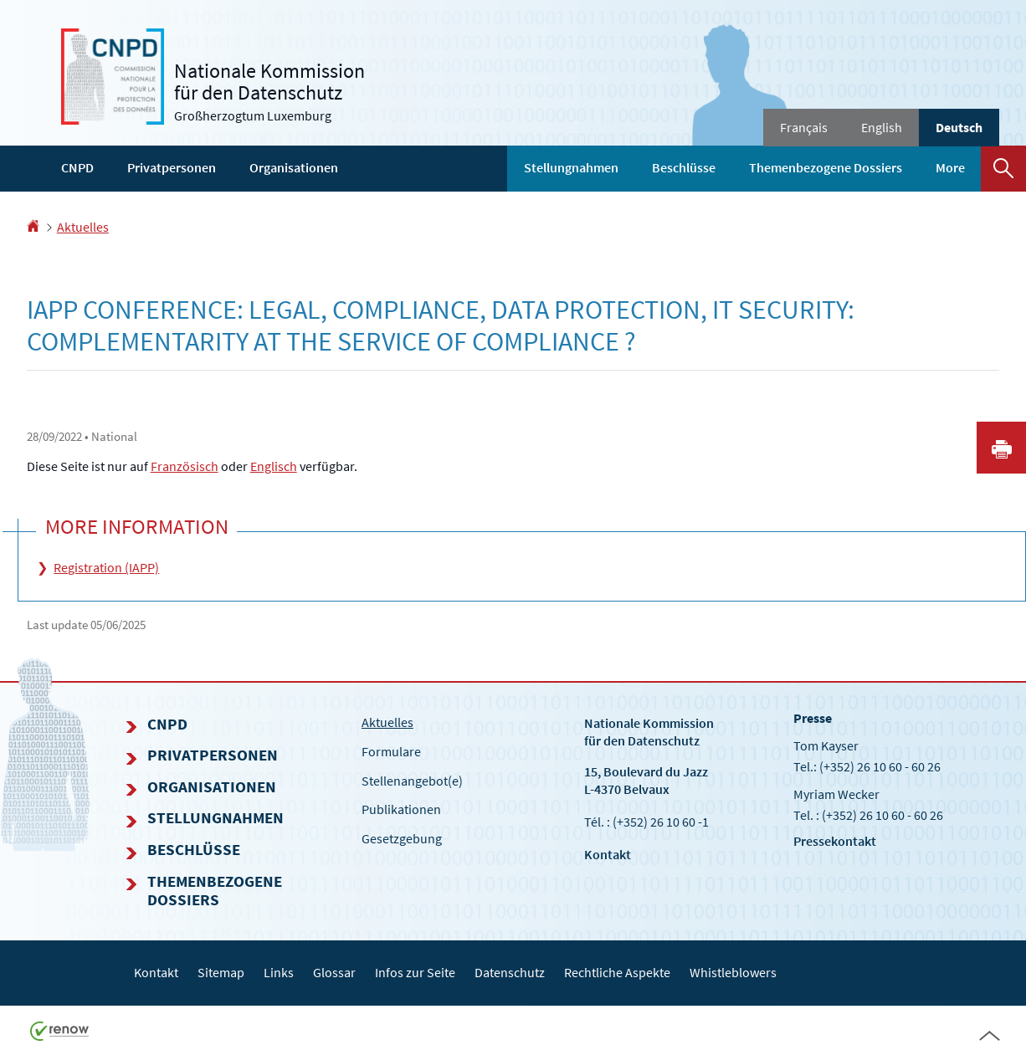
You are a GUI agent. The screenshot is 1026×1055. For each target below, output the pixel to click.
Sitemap (221, 972)
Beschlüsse (684, 167)
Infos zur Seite (415, 972)
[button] (1003, 169)
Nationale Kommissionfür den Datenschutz (649, 731)
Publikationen (401, 809)
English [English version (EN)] (881, 127)
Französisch (184, 466)
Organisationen (293, 167)
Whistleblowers (733, 972)
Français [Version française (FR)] (804, 127)
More (950, 167)
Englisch (273, 466)
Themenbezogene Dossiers (825, 167)
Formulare (391, 751)
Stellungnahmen (571, 167)
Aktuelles (83, 226)
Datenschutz (510, 972)
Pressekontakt (834, 840)
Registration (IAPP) (106, 567)
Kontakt (607, 854)
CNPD (77, 167)
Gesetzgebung (402, 838)
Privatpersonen (171, 167)
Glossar (334, 972)
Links (279, 972)
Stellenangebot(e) (412, 780)
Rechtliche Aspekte (617, 972)
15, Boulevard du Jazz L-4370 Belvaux (646, 780)
